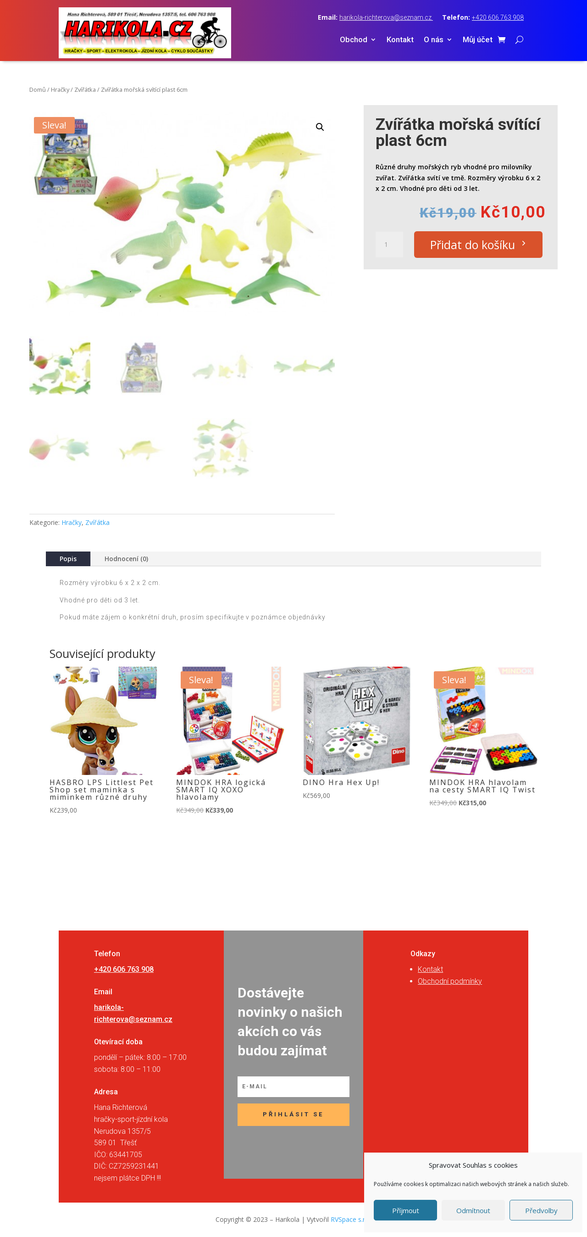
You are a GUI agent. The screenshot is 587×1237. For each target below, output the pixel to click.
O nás (433, 40)
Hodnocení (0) (126, 558)
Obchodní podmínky (450, 981)
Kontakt (400, 40)
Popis (68, 558)
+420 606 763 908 (498, 17)
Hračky (60, 89)
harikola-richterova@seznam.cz (386, 17)
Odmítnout (473, 1210)
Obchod (353, 40)
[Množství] (389, 244)
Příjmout (405, 1210)
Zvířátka (85, 89)
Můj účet (478, 40)
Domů (37, 89)
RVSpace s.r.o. (351, 1219)
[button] (320, 127)
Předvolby (541, 1210)
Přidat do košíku (472, 244)
